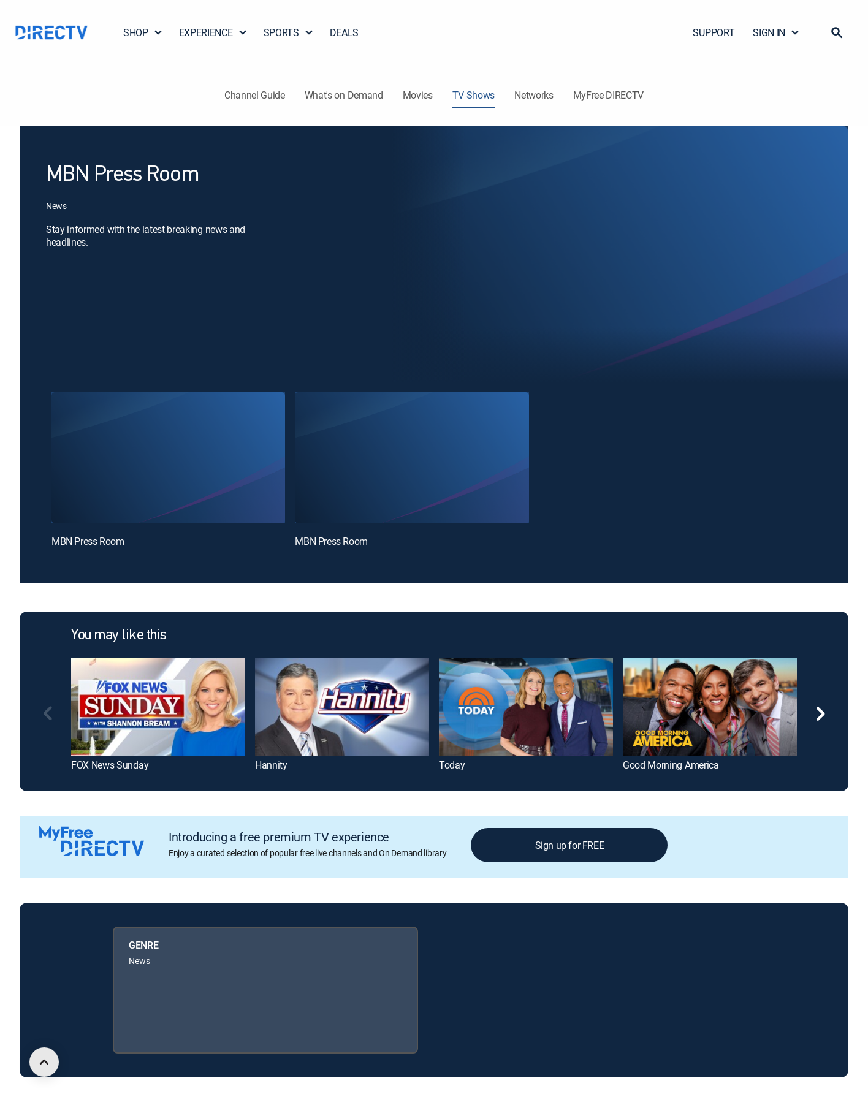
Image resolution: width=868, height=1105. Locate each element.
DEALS (344, 32)
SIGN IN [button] (776, 32)
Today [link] (452, 765)
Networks (533, 95)
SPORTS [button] (289, 32)
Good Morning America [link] (671, 765)
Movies (418, 95)
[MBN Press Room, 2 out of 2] (411, 457)
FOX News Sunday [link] (109, 765)
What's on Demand (344, 95)
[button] (836, 32)
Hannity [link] (271, 765)
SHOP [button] (143, 32)
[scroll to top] (44, 1062)
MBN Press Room (87, 541)
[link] (158, 707)
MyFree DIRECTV (608, 95)
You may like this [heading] (119, 635)
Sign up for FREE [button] (569, 845)
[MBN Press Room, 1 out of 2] (168, 457)
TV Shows (473, 95)
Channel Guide (254, 95)
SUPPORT (713, 32)
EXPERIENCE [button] (213, 32)
